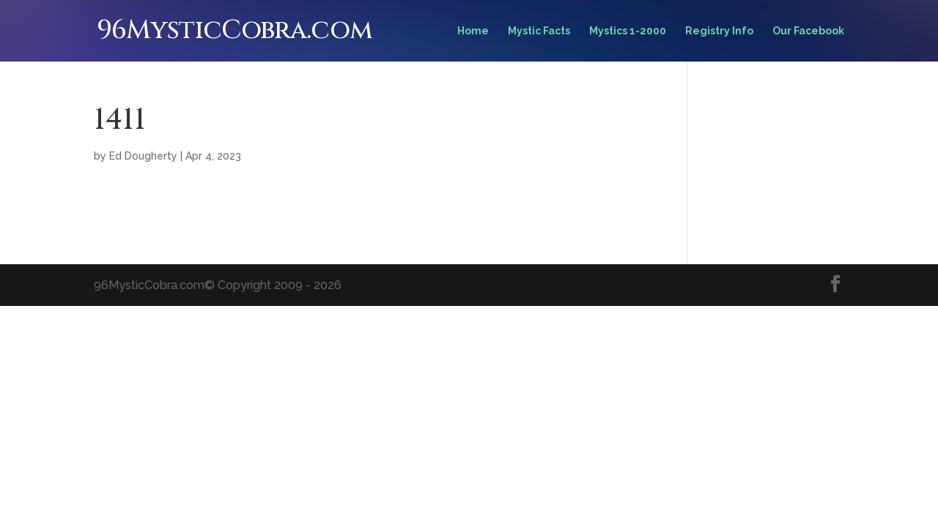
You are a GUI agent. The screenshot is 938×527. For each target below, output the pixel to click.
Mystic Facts (539, 31)
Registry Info (719, 31)
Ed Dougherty (143, 156)
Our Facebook (808, 31)
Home (473, 31)
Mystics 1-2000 (627, 31)
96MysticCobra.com (234, 30)
